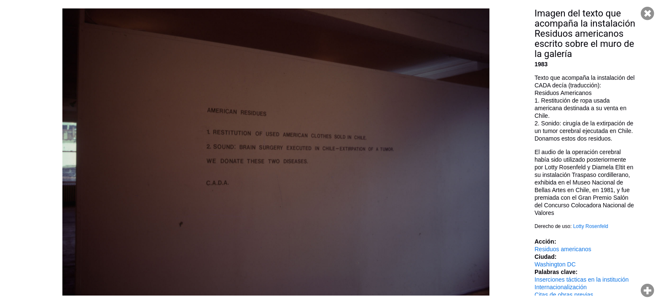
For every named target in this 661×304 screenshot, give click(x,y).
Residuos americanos (563, 249)
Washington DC (555, 264)
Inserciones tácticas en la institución (582, 279)
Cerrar (647, 13)
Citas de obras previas (564, 294)
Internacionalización (561, 287)
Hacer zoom (647, 290)
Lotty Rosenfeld (590, 226)
